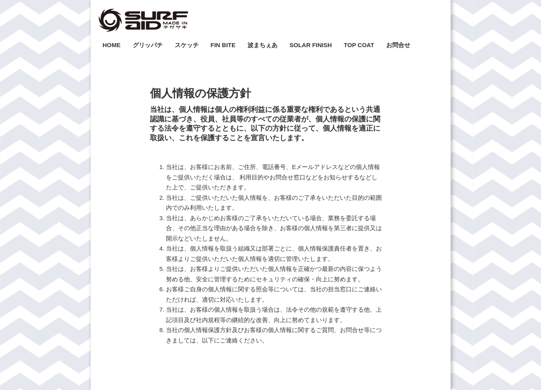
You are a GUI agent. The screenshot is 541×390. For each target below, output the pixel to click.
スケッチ (187, 45)
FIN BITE (223, 45)
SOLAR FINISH (310, 45)
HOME (112, 45)
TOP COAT (359, 45)
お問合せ (398, 45)
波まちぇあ (262, 45)
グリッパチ (148, 45)
